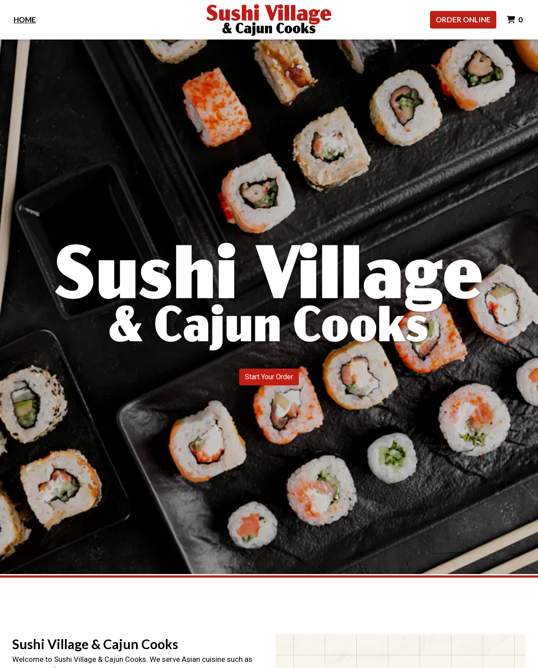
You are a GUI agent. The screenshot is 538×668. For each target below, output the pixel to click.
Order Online (463, 19)
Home (25, 19)
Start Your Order (269, 377)
